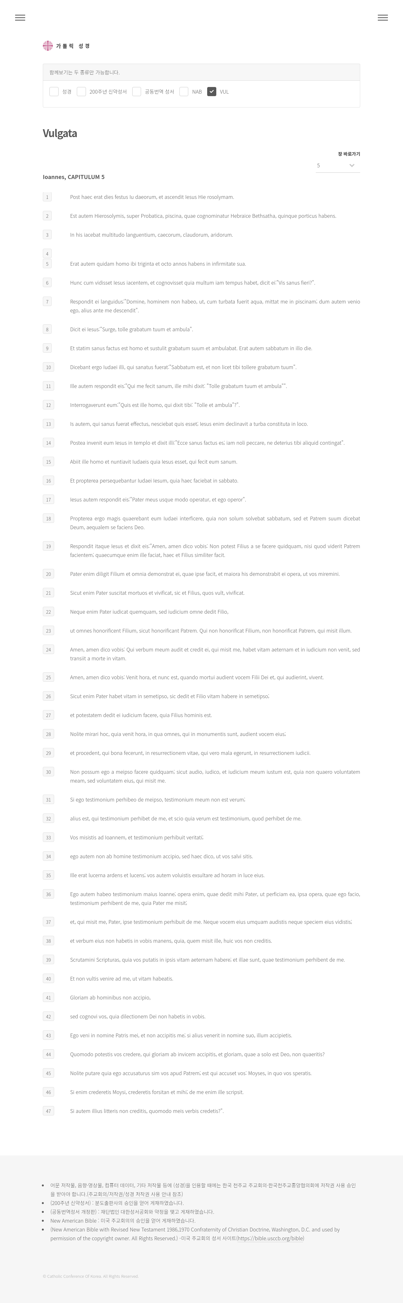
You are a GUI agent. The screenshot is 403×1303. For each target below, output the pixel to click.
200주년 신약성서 (108, 91)
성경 (66, 91)
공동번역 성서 (159, 91)
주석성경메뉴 (20, 17)
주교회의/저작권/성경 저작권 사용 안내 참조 (135, 1194)
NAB (197, 91)
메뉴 (383, 17)
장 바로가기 (349, 153)
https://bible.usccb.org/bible (270, 1238)
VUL (224, 91)
